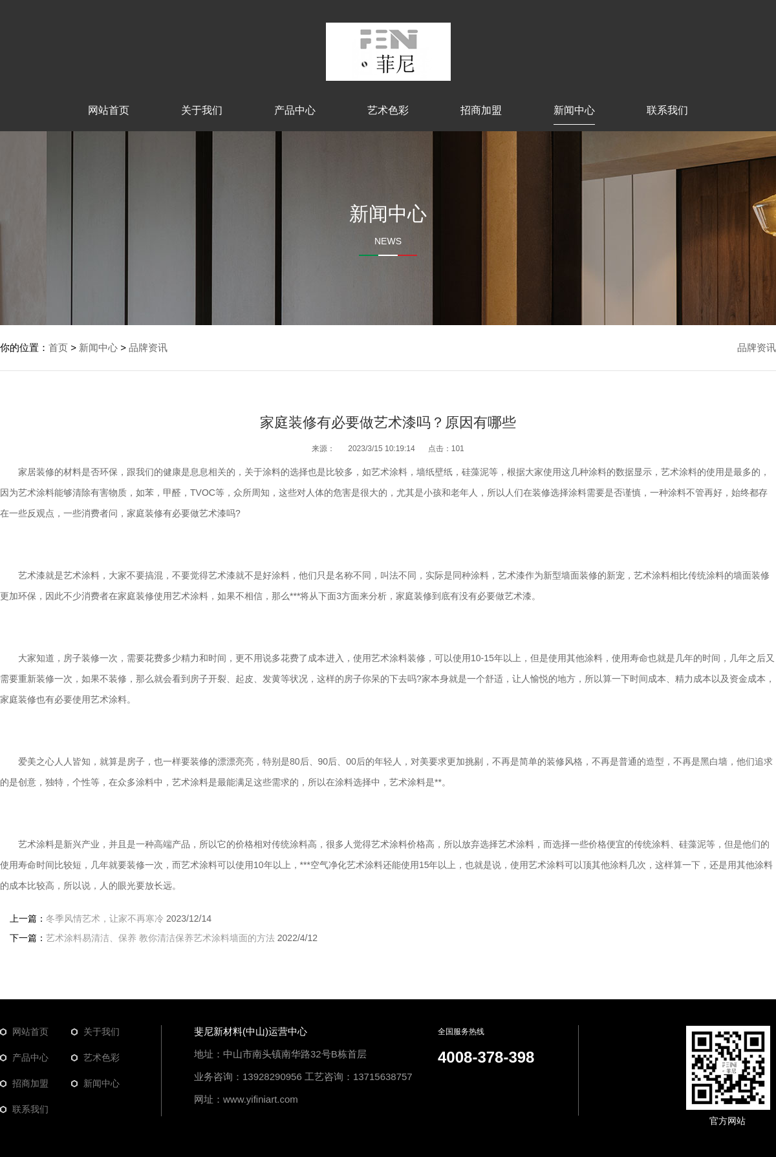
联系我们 (667, 110)
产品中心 (295, 110)
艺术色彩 (388, 110)
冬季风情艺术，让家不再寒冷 (105, 918)
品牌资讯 (756, 347)
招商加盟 (481, 110)
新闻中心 (574, 110)
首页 (58, 347)
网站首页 (108, 110)
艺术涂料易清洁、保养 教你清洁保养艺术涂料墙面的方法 (160, 938)
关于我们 (201, 110)
